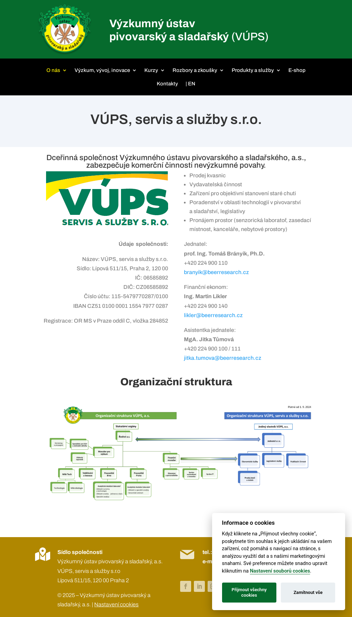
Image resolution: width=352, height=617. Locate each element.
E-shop (297, 70)
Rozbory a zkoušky (195, 70)
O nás (53, 70)
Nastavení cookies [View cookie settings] (116, 604)
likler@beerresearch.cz (213, 315)
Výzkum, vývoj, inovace (102, 70)
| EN (190, 83)
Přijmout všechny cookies (249, 592)
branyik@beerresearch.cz (216, 272)
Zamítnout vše (308, 592)
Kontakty (167, 83)
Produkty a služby (253, 70)
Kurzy (151, 70)
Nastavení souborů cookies (280, 571)
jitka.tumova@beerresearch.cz (222, 358)
